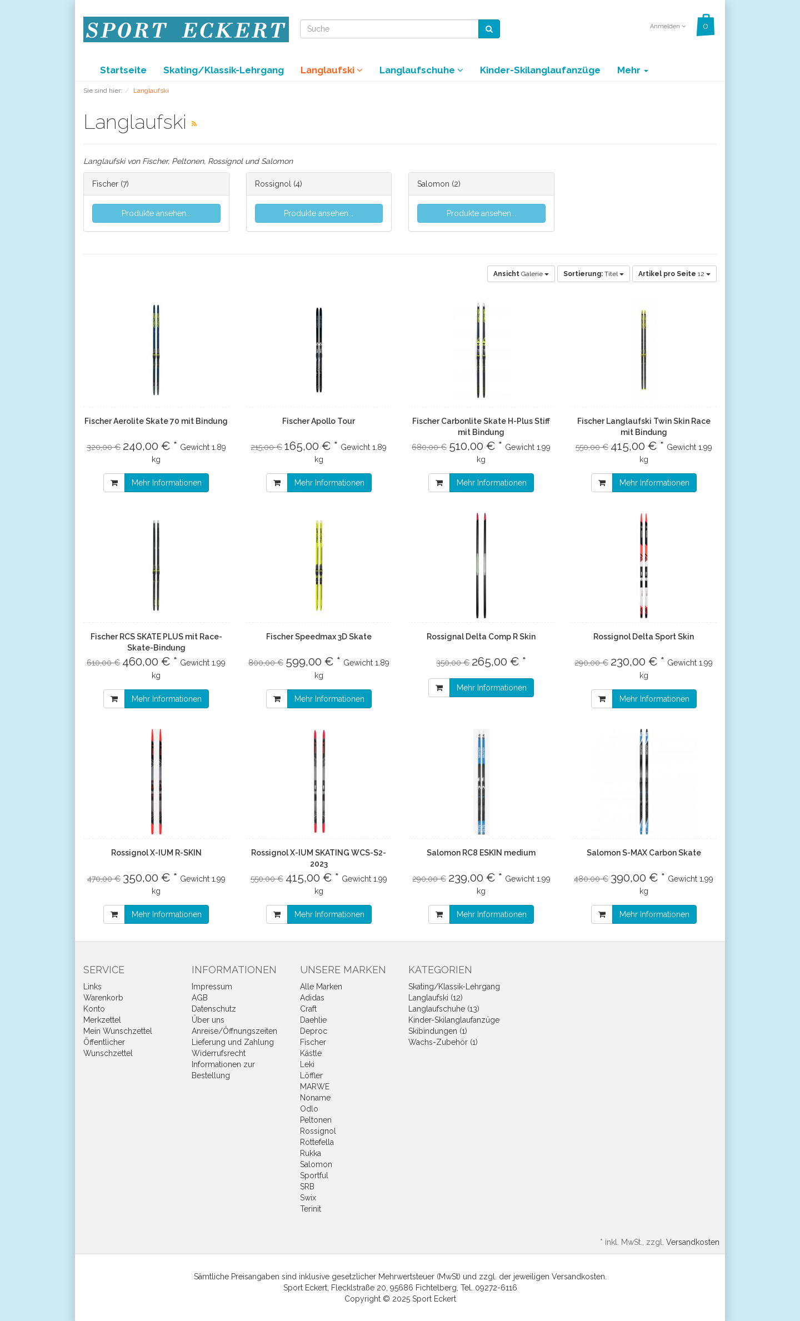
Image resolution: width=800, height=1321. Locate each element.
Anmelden (668, 26)
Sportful (314, 1175)
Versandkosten (692, 1242)
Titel (593, 274)
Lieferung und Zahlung (233, 1042)
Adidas (312, 997)
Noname (315, 1097)
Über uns (208, 1019)
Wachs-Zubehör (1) (443, 1042)
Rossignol (274, 183)
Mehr (632, 70)
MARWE (314, 1086)
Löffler (311, 1075)
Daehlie (313, 1019)
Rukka (310, 1153)
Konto (94, 1008)
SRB (307, 1186)
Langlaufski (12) (435, 997)
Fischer (105, 183)
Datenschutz (214, 1008)
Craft (308, 1008)
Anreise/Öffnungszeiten (234, 1031)
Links (92, 986)
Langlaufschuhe (421, 70)
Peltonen (316, 1119)
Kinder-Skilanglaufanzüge (540, 70)
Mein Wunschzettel (117, 1031)
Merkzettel (102, 1019)
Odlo (309, 1108)
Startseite (123, 70)
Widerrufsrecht (219, 1053)
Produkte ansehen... (156, 213)
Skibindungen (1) (437, 1031)
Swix (308, 1197)
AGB (200, 997)
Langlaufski (332, 70)
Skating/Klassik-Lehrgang (223, 70)
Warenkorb (103, 997)
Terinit (310, 1208)
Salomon (434, 183)
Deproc (313, 1031)
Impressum (212, 986)
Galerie (521, 274)
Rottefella (317, 1142)
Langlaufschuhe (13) (443, 1008)
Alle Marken (321, 986)
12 (674, 274)
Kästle (311, 1053)
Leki (307, 1064)
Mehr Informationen (167, 482)
